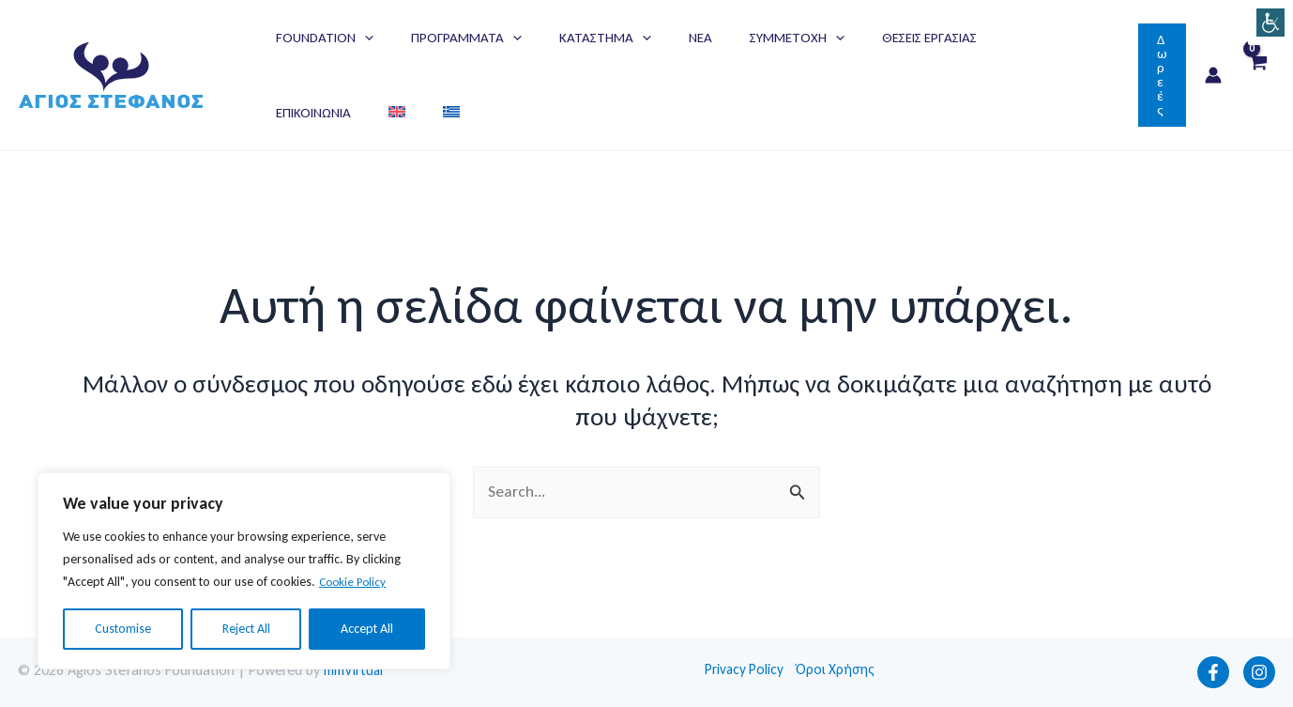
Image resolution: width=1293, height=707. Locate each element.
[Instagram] (1259, 672)
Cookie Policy (355, 582)
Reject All (246, 629)
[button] (1162, 75)
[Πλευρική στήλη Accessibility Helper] (1270, 22)
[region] (244, 570)
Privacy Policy (745, 670)
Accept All (367, 629)
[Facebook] (1213, 672)
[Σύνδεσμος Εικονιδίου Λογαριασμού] (1213, 75)
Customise (123, 629)
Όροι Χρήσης (840, 670)
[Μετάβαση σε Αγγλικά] (1065, 37)
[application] (360, 37)
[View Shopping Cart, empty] (1257, 75)
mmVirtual (356, 670)
